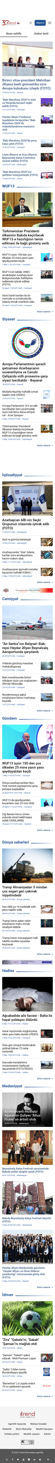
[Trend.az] (11, 22)
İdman (7, 1295)
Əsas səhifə (13, 33)
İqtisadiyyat (12, 475)
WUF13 (8, 186)
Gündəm (9, 718)
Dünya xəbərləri (15, 842)
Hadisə (8, 970)
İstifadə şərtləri (11, 1434)
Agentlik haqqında (17, 1424)
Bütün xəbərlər (43, 311)
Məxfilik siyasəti (32, 1434)
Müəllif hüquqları (44, 1429)
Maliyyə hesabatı (38, 1424)
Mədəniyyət (12, 1086)
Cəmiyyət (10, 599)
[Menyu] (50, 23)
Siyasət (8, 319)
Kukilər (47, 1434)
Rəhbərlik (7, 1429)
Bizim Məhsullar (24, 1429)
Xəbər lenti (41, 33)
